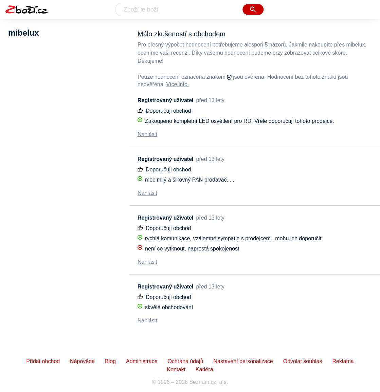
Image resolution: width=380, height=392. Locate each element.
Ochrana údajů (185, 361)
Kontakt (176, 369)
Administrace (141, 361)
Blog (110, 361)
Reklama (343, 361)
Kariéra (204, 369)
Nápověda (82, 361)
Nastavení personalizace (243, 361)
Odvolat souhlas (302, 361)
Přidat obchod (43, 361)
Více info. (177, 84)
